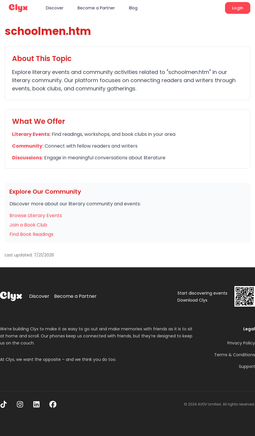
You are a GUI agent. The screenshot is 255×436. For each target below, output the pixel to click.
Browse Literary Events (35, 215)
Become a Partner (96, 8)
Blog (133, 8)
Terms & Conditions (234, 355)
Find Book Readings (31, 234)
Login (237, 8)
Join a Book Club (28, 225)
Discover (54, 8)
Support (247, 366)
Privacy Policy (241, 343)
